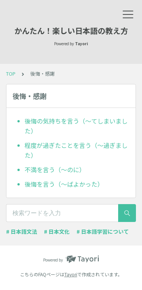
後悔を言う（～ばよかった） (64, 184)
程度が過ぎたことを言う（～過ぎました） (76, 150)
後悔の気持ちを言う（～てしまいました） (76, 125)
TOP (11, 73)
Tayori (70, 274)
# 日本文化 (57, 231)
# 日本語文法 (21, 231)
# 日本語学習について (102, 231)
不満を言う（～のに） (55, 169)
